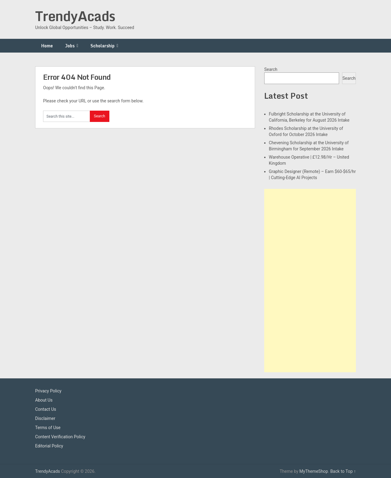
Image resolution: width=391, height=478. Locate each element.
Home (47, 45)
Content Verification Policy (60, 436)
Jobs (70, 45)
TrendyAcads (75, 16)
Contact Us (45, 409)
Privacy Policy (48, 390)
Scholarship (102, 45)
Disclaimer (45, 418)
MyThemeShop (313, 471)
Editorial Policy (49, 445)
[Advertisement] (310, 280)
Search (270, 69)
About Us (44, 400)
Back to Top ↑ (343, 471)
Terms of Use (47, 427)
